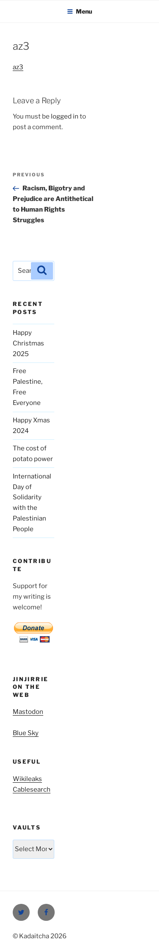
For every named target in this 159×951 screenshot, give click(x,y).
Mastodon (28, 712)
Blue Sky (26, 733)
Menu (79, 11)
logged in (64, 116)
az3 (18, 67)
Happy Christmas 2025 (28, 343)
